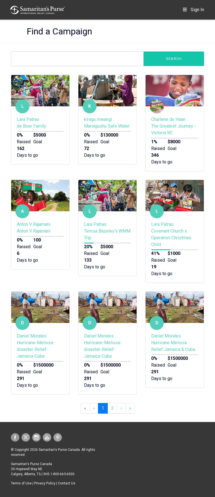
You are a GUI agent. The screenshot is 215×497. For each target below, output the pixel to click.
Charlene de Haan (168, 119)
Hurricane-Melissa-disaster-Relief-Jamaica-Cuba (36, 349)
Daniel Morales (31, 336)
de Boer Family (31, 126)
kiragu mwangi (98, 119)
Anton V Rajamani (33, 224)
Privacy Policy (44, 483)
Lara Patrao (28, 119)
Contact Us (66, 483)
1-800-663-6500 (62, 474)
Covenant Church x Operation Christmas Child (171, 237)
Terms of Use (21, 483)
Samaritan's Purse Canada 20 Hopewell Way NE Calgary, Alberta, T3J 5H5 (31, 469)
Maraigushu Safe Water (107, 126)
